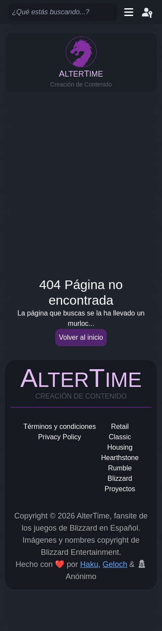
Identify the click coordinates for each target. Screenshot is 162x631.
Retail (120, 426)
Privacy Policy (59, 437)
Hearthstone (120, 457)
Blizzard (120, 478)
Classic (120, 437)
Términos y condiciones (59, 426)
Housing (120, 447)
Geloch (115, 564)
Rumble (120, 468)
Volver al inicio (81, 337)
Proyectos (120, 489)
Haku (89, 564)
